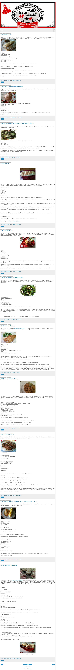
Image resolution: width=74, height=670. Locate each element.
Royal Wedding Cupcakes (9, 565)
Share (2, 226)
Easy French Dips (6, 34)
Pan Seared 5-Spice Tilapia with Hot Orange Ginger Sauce (19, 501)
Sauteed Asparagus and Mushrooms (12, 277)
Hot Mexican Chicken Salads (10, 379)
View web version (28, 666)
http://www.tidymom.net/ (17, 580)
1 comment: (18, 157)
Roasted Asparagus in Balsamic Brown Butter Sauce (17, 123)
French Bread (5, 163)
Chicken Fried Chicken (8, 326)
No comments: (18, 319)
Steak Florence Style (7, 434)
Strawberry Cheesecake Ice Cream (12, 86)
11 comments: (19, 117)
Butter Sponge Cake (7, 230)
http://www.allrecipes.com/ (19, 328)
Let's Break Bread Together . (15, 221)
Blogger (30, 668)
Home (28, 664)
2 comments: (18, 80)
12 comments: (18, 658)
